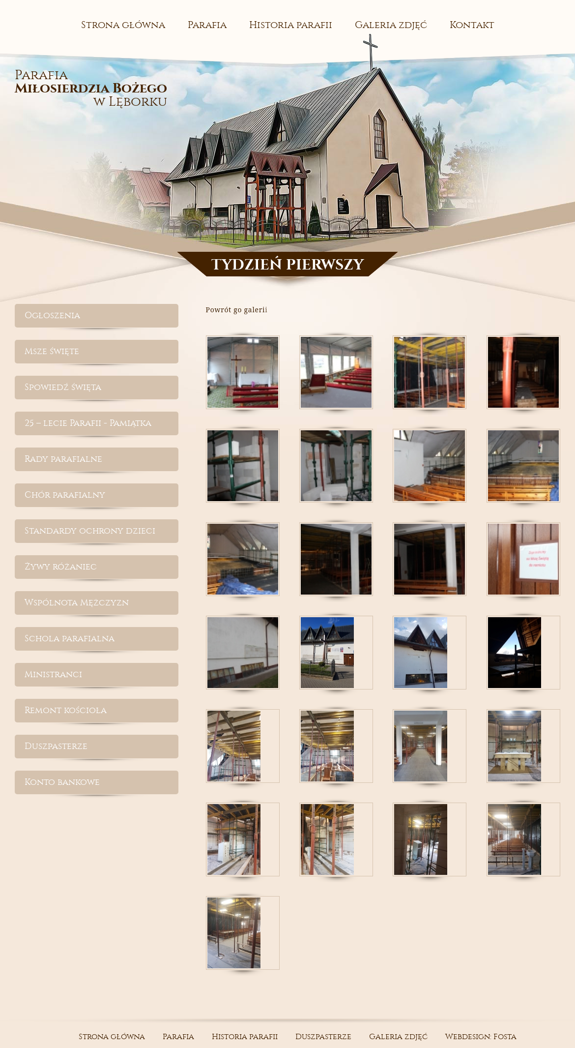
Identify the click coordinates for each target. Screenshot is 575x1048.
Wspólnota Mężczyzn (77, 603)
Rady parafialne (63, 459)
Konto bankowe (62, 782)
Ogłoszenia (52, 315)
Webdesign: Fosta (481, 1036)
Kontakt (472, 24)
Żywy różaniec (61, 567)
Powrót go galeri (235, 309)
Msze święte (52, 351)
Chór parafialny (65, 495)
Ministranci (53, 674)
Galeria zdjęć (391, 24)
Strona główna (123, 24)
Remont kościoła (66, 710)
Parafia (207, 24)
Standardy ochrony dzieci (90, 531)
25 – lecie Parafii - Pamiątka (88, 423)
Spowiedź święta (63, 387)
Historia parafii (290, 24)
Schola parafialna (70, 638)
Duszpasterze (56, 746)
